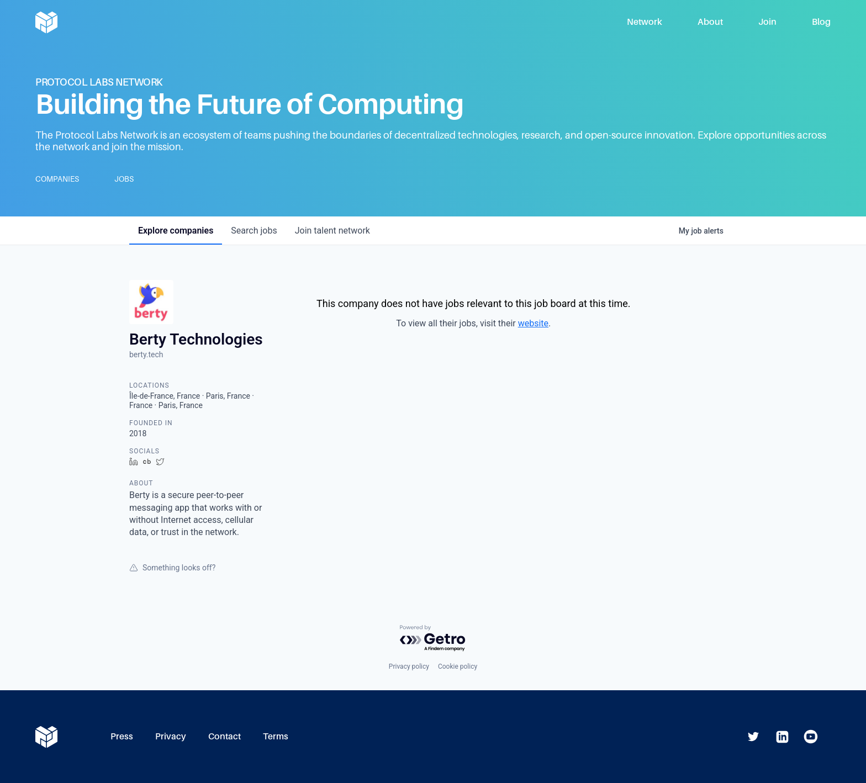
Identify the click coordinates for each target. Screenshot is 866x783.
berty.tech (146, 354)
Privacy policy (409, 666)
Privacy (170, 736)
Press (121, 736)
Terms (275, 736)
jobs (254, 230)
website (533, 323)
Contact (224, 736)
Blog (821, 22)
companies (175, 230)
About (710, 22)
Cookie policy (457, 666)
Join (767, 22)
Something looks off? (172, 567)
